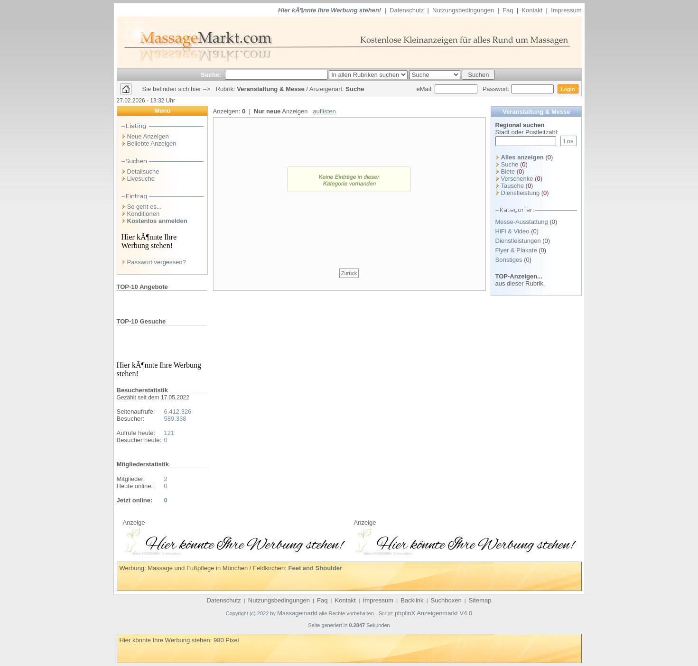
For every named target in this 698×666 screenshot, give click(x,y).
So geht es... (144, 206)
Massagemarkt (297, 613)
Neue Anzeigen (148, 136)
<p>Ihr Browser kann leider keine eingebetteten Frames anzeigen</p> (234, 540)
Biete (508, 171)
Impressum (566, 10)
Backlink (411, 600)
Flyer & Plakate (516, 250)
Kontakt (531, 10)
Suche (510, 164)
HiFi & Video (512, 231)
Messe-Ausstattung (521, 221)
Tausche (512, 185)
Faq (508, 10)
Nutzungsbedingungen (463, 10)
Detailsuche (143, 171)
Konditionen (143, 213)
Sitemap (480, 600)
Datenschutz (407, 10)
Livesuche (141, 178)
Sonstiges (508, 259)
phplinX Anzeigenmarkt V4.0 (433, 613)
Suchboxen (446, 600)
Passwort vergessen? (156, 262)
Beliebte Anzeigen (152, 143)
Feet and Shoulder (315, 568)
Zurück (349, 273)
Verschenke (517, 178)
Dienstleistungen (518, 240)
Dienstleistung (520, 192)
